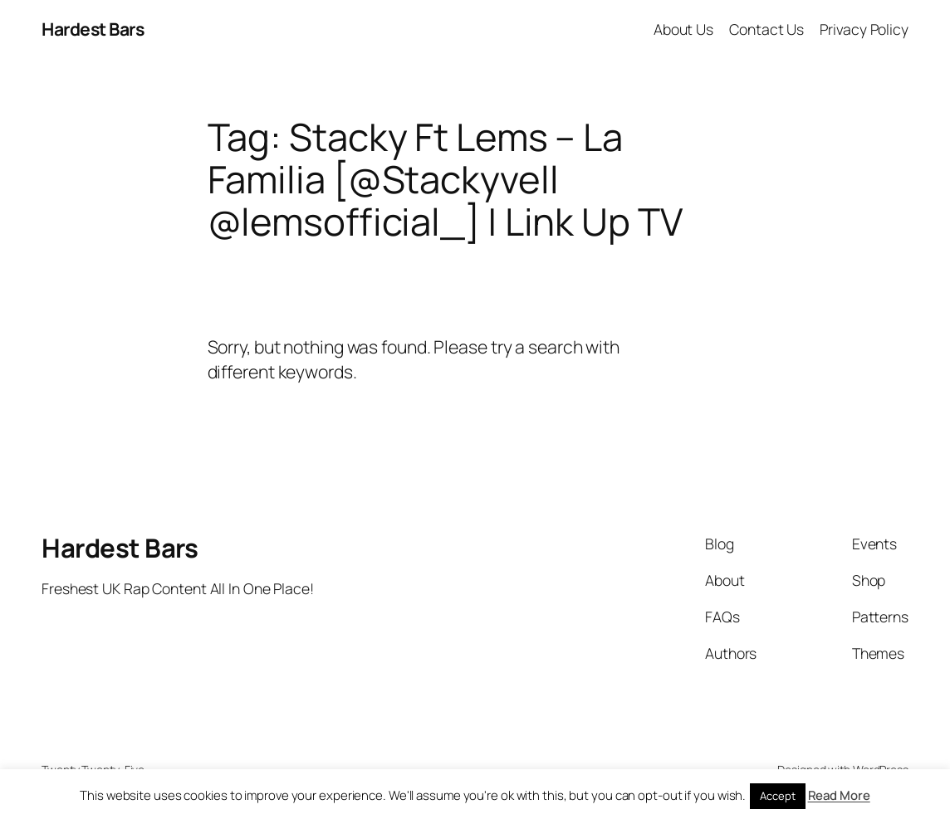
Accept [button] (777, 795)
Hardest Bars (93, 29)
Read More (839, 795)
